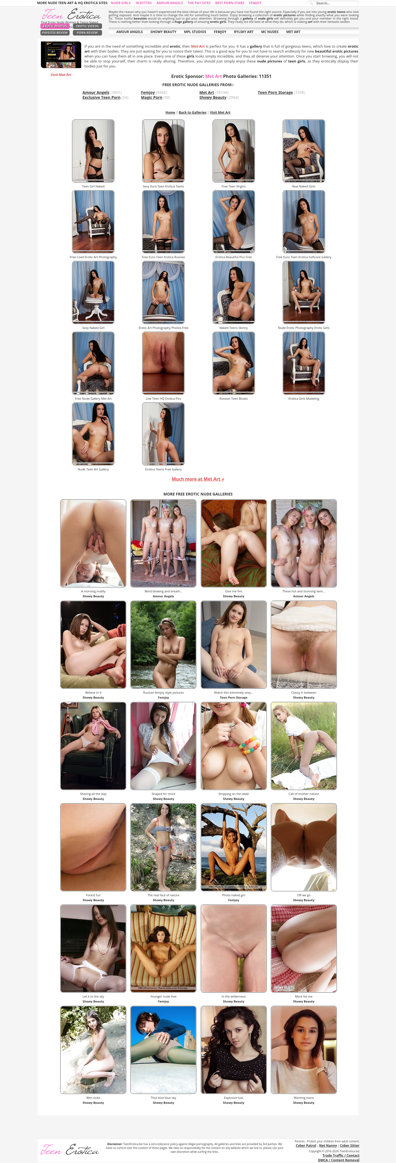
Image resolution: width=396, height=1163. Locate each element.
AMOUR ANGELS (129, 31)
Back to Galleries (192, 112)
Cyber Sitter (349, 1145)
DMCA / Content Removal (338, 1160)
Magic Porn (152, 97)
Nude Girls (121, 3)
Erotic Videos (87, 26)
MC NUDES (270, 31)
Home (170, 112)
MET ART (293, 31)
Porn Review (87, 33)
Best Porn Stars (229, 3)
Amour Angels (169, 3)
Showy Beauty (213, 97)
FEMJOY (220, 31)
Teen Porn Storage (275, 92)
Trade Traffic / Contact (341, 1155)
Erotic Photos (55, 26)
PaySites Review (55, 33)
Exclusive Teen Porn (101, 97)
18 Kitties (143, 3)
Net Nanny (328, 1145)
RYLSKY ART (244, 31)
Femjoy (255, 3)
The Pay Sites (199, 3)
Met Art (206, 92)
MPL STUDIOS (195, 31)
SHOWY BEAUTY (163, 31)
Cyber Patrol (306, 1145)
